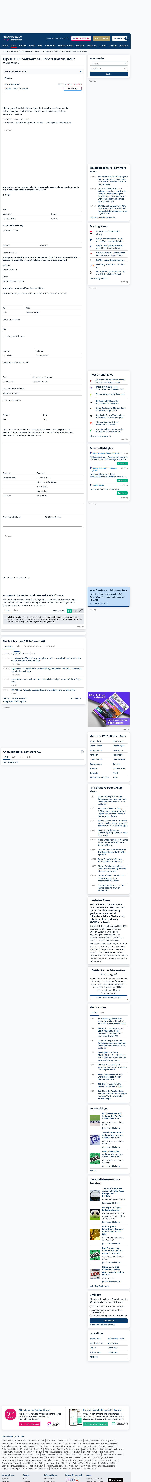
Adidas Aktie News (47, 1463)
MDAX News (63, 1440)
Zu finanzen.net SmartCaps (108, 997)
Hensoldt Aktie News (33, 1452)
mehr (93, 1170)
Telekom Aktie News (54, 1466)
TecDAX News (76, 1440)
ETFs (40, 46)
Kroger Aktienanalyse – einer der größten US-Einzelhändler (109, 239)
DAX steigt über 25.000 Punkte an (110, 265)
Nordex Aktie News (10, 1457)
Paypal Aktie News (72, 1452)
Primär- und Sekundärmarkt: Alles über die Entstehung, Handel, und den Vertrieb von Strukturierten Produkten (110, 246)
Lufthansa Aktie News (11, 1454)
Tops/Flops (113, 1347)
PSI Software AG (12, 84)
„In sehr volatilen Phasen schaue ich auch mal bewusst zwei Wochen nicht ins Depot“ (110, 381)
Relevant (9, 646)
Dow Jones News (91, 1440)
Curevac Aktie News (10, 1463)
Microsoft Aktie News (29, 1449)
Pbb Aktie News (42, 1468)
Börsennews (7, 1440)
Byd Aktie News (48, 1454)
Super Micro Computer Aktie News (17, 1468)
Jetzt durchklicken (111, 1128)
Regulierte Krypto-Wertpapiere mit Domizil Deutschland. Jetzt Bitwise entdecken (110, 416)
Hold (21, 757)
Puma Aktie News (29, 1463)
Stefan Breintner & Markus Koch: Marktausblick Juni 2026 (111, 409)
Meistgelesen (29, 653)
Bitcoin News (70, 1443)
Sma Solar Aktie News (107, 1463)
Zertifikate (50, 46)
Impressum (49, 1479)
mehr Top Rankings (99, 1286)
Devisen (113, 46)
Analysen (24, 89)
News (14, 46)
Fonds (32, 46)
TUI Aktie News (106, 1446)
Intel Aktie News (51, 1460)
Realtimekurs (96, 764)
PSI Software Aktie (25, 51)
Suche (108, 74)
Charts (8, 89)
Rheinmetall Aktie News (106, 1443)
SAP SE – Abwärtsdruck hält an (110, 260)
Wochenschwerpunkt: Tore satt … (110, 395)
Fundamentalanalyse (99, 777)
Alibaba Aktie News (34, 1466)
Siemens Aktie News (108, 1460)
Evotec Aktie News (83, 1457)
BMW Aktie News (88, 1466)
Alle (18, 646)
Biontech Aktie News (66, 1454)
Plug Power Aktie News (12, 1452)
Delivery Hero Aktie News (13, 1466)
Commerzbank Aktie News (111, 1449)
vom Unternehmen (32, 646)
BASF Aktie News (26, 1446)
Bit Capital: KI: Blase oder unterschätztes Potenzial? (107, 402)
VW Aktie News (90, 1468)
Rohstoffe (92, 46)
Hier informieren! (99, 603)
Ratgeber (124, 46)
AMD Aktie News (47, 1457)
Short (15, 610)
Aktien (5, 46)
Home (6, 51)
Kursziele (94, 773)
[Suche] (68, 39)
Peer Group (50, 646)
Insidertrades (119, 768)
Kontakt (5, 1479)
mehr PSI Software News (15, 698)
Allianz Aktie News (10, 1449)
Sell (28, 757)
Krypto (102, 46)
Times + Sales (96, 745)
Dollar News (21, 1443)
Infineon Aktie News (53, 1452)
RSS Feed (76, 698)
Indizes (22, 46)
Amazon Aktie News (62, 1446)
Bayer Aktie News (43, 1446)
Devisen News (8, 1443)
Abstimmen (108, 1320)
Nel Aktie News (64, 1463)
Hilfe (25, 1479)
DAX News (51, 1440)
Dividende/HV (119, 759)
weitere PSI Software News (103, 217)
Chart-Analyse (96, 759)
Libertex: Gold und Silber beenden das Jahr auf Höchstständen (107, 423)
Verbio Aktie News (59, 1468)
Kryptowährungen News (51, 1443)
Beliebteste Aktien (116, 1338)
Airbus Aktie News (31, 1454)
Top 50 (93, 1347)
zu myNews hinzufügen (14, 701)
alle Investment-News (100, 436)
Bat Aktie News (72, 1466)
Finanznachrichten (36, 1440)
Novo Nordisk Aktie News (13, 1460)
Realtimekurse (96, 1343)
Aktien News (20, 1440)
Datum (17, 653)
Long (7, 610)
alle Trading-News (99, 278)
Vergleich (94, 755)
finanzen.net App (94, 1479)
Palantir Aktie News (68, 1460)
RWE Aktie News (89, 1452)
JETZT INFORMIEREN (30, 1424)
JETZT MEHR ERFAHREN (95, 1424)
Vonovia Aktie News (29, 1457)
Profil (115, 773)
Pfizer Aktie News (34, 1460)
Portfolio (94, 1357)
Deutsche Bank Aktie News (68, 1449)
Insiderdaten (95, 1352)
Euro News (34, 1443)
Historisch (117, 755)
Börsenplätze (96, 750)
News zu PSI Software (43, 51)
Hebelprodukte (65, 46)
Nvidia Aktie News (86, 1443)
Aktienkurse (95, 1338)
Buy (13, 757)
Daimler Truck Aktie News (84, 1463)
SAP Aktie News (48, 1449)
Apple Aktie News (90, 1449)
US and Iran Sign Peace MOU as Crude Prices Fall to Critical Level (110, 272)
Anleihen (80, 46)
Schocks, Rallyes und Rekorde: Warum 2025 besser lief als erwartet (109, 430)
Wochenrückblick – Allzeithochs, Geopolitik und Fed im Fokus (111, 254)
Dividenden (113, 1352)
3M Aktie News (75, 1468)
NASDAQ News (107, 1440)
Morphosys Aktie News (103, 1457)
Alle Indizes (113, 1343)
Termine (116, 764)
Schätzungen (119, 745)
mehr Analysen (10, 762)
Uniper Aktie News (65, 1457)
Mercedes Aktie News (112, 1454)
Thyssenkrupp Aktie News (88, 1454)
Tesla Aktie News (9, 1446)
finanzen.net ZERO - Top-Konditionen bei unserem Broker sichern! (111, 388)
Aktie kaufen (73, 89)
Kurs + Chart (95, 741)
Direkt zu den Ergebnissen (102, 1324)
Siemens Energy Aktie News (85, 1446)
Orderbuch (118, 750)
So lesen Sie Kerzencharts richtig (108, 232)
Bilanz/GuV (118, 741)
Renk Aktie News (106, 1452)
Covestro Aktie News (88, 1460)
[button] (81, 38)
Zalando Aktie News (106, 1466)
